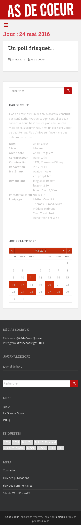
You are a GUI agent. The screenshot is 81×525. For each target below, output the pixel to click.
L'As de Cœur (17, 114)
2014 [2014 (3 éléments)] (16, 442)
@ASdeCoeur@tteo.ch (30, 338)
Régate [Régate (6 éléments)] (42, 448)
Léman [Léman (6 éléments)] (31, 448)
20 (49, 284)
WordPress (43, 521)
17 (22, 284)
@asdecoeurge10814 (30, 343)
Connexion (9, 470)
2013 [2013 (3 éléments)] (7, 442)
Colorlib (60, 517)
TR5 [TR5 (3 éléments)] (60, 448)
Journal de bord (12, 366)
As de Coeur (37, 59)
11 (31, 277)
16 (13, 284)
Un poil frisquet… (31, 48)
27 (49, 291)
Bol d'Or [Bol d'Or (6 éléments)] (27, 442)
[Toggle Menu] (6, 24)
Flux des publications (16, 478)
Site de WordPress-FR (16, 493)
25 (31, 291)
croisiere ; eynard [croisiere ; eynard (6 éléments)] (14, 448)
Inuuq (6, 420)
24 (22, 291)
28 (58, 291)
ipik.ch (7, 406)
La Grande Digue (13, 413)
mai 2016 (40, 250)
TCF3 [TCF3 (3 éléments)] (52, 448)
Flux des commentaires (17, 485)
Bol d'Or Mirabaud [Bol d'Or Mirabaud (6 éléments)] (45, 442)
